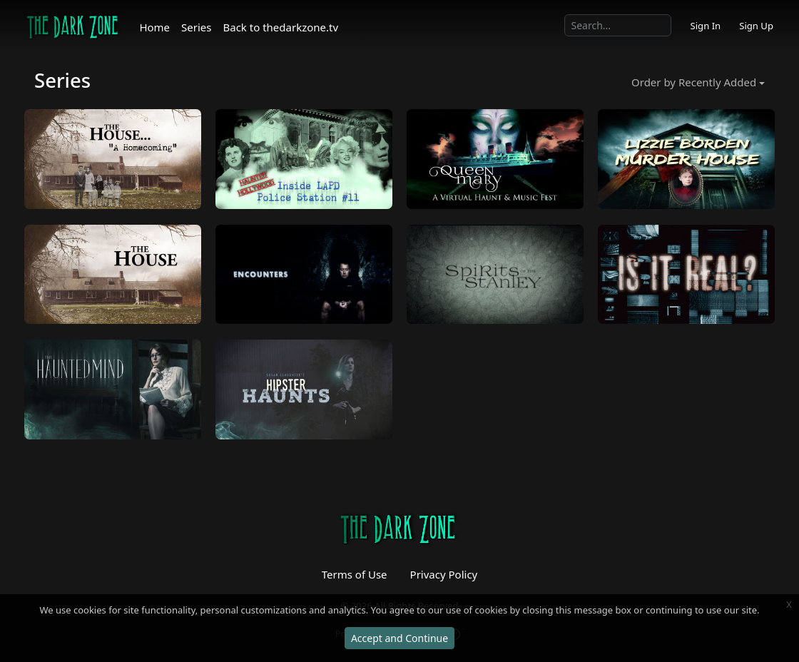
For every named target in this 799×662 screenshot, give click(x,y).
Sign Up (756, 25)
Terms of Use (354, 574)
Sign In (705, 25)
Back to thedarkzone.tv (281, 27)
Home (154, 27)
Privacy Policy (444, 574)
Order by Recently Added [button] (693, 82)
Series (196, 27)
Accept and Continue (399, 638)
